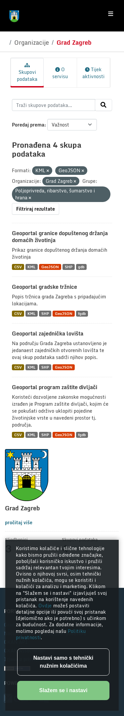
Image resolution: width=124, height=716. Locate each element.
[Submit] (103, 105)
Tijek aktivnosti (93, 73)
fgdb (82, 313)
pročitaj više (18, 522)
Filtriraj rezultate (35, 209)
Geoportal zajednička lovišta (47, 333)
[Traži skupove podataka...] (53, 105)
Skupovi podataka (27, 73)
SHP (68, 267)
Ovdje (45, 605)
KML (31, 267)
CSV (18, 267)
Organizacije (31, 42)
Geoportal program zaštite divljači (54, 387)
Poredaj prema (28, 124)
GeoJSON (50, 267)
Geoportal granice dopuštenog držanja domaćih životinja (60, 236)
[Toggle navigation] (110, 14)
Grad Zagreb (74, 42)
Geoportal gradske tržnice (44, 286)
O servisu (60, 73)
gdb (81, 267)
